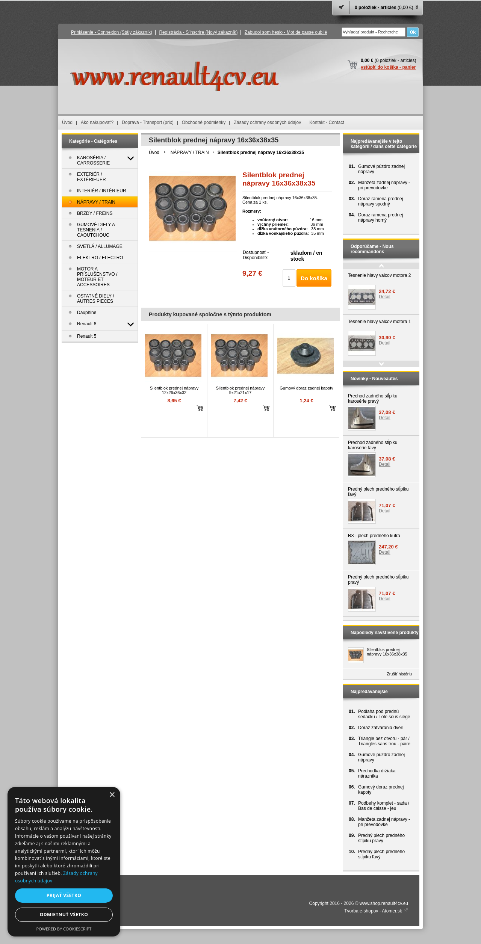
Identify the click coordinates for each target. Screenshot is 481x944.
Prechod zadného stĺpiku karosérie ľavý (372, 445)
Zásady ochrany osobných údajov (267, 122)
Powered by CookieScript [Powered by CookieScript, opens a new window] (64, 929)
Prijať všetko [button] (64, 895)
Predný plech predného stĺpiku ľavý (378, 491)
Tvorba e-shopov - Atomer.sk (376, 911)
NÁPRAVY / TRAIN (190, 152)
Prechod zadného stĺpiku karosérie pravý (372, 398)
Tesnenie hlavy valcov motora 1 (379, 321)
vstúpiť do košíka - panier (388, 67)
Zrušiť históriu (399, 674)
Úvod (67, 122)
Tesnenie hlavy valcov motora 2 (379, 275)
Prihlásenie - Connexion (111, 32)
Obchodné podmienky (204, 122)
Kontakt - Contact (326, 122)
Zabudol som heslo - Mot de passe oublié (286, 32)
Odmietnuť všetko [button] (64, 914)
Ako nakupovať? (97, 122)
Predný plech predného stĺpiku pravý (378, 579)
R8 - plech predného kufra (374, 535)
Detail (384, 296)
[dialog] (64, 861)
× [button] (112, 795)
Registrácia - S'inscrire (198, 32)
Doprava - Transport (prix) (147, 122)
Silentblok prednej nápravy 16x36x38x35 (387, 651)
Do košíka (314, 278)
